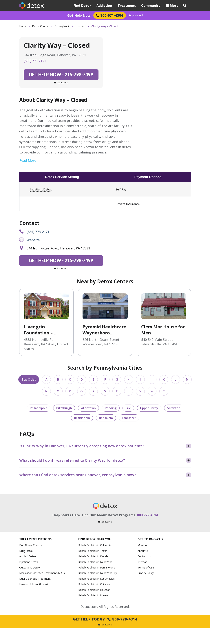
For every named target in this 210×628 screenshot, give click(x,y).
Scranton (173, 408)
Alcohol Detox (27, 556)
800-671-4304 (109, 15)
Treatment (127, 5)
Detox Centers (40, 26)
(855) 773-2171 (35, 61)
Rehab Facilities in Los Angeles (96, 578)
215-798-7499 (61, 74)
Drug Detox (26, 551)
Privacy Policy (146, 573)
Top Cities (28, 379)
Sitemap (142, 562)
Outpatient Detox (29, 567)
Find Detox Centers (30, 545)
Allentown (88, 408)
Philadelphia (38, 408)
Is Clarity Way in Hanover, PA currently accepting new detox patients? (81, 445)
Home (23, 26)
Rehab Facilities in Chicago (94, 584)
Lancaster (129, 418)
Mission (142, 545)
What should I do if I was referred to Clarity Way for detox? (72, 460)
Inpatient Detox (41, 189)
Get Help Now (78, 15)
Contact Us (144, 556)
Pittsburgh (64, 408)
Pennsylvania (62, 26)
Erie (128, 408)
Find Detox (82, 5)
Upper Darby (149, 408)
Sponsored (136, 15)
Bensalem (106, 418)
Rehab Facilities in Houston (94, 590)
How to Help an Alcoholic (34, 584)
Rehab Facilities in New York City (97, 573)
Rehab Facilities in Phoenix (94, 595)
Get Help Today (105, 619)
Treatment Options (35, 539)
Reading (110, 408)
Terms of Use (146, 567)
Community (150, 5)
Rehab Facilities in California (94, 545)
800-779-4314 (147, 515)
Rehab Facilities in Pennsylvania (97, 567)
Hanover (81, 26)
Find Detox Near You (94, 539)
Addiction (104, 5)
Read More (27, 160)
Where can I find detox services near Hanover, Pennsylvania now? (77, 474)
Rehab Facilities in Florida (93, 556)
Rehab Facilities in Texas (92, 551)
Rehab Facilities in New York (95, 562)
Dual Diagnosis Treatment (35, 578)
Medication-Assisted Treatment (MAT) (42, 573)
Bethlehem (82, 418)
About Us (143, 551)
